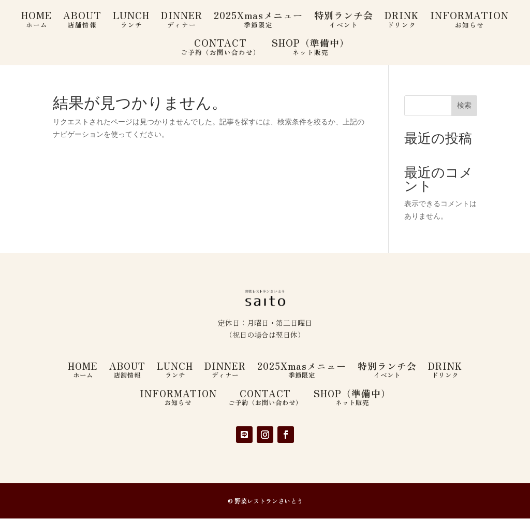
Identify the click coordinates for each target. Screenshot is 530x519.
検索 (464, 105)
